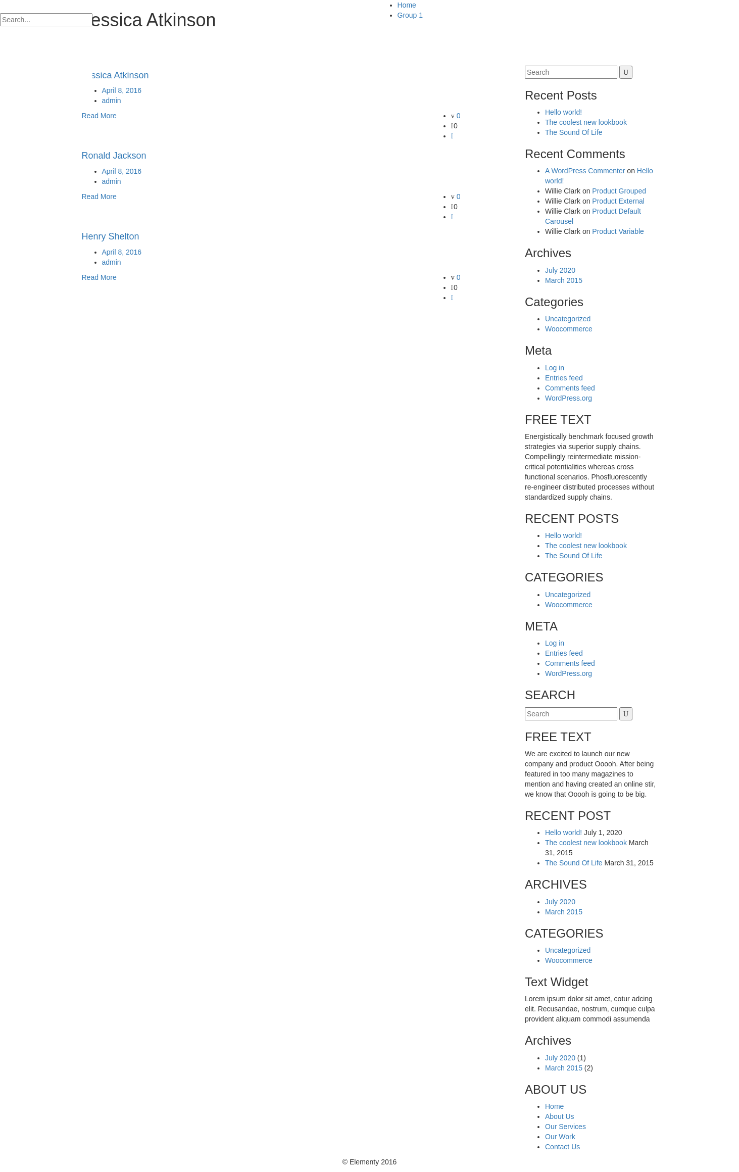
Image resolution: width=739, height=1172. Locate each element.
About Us (559, 1116)
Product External (618, 201)
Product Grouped (619, 191)
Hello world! (563, 112)
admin (111, 100)
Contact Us (562, 1147)
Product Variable (618, 231)
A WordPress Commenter (585, 171)
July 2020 (560, 270)
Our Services (565, 1126)
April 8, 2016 (122, 90)
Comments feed (570, 388)
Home (407, 5)
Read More (99, 116)
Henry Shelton (110, 236)
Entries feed (564, 378)
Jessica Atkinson (115, 75)
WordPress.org (568, 398)
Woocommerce (569, 329)
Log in (554, 368)
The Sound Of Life (574, 132)
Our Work (560, 1137)
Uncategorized (567, 319)
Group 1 (410, 15)
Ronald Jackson (114, 156)
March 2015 (563, 280)
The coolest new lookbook (586, 122)
